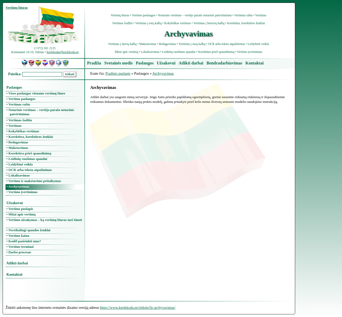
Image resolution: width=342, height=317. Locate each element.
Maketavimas (147, 44)
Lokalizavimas (150, 52)
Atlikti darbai (191, 63)
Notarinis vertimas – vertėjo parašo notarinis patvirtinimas (195, 15)
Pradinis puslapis (117, 74)
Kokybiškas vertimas (177, 23)
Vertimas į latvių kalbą (122, 44)
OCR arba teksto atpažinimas (226, 44)
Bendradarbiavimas (224, 63)
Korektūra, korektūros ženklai (246, 23)
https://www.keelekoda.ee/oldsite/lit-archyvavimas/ (137, 308)
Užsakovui (166, 63)
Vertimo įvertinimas (249, 52)
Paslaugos (145, 63)
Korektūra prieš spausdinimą (216, 52)
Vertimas (260, 15)
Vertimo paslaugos (143, 15)
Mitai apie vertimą (126, 52)
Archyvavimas (163, 74)
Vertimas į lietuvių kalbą (208, 23)
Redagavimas (167, 44)
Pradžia (94, 63)
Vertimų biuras (120, 15)
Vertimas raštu (243, 15)
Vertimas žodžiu (122, 23)
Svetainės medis (118, 63)
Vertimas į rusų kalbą (192, 44)
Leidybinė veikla (258, 44)
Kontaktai (254, 63)
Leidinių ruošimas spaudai (178, 52)
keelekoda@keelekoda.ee (63, 52)
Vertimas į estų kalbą (148, 23)
